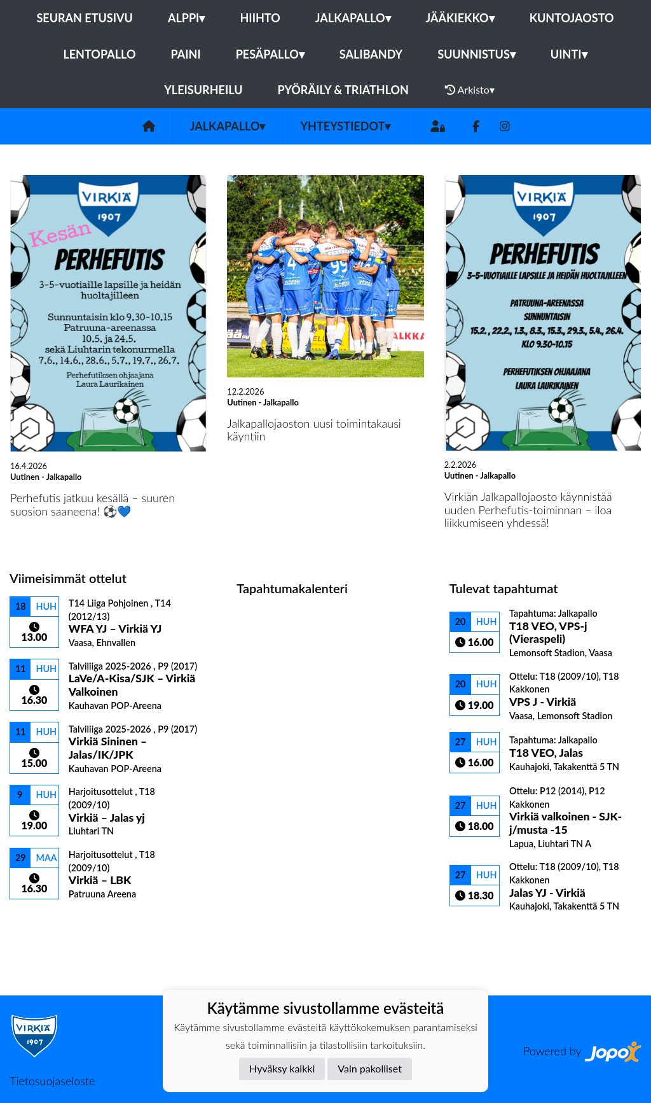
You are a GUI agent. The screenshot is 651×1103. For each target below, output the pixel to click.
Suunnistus (476, 54)
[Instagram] (505, 126)
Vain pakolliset (370, 1068)
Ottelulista (41, 922)
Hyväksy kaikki (282, 1068)
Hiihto (260, 18)
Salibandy (370, 54)
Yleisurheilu (203, 90)
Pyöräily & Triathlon (343, 90)
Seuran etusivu (84, 18)
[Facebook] (476, 126)
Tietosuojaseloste (52, 1081)
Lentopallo (99, 54)
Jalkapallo (353, 18)
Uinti (569, 54)
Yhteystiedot (345, 126)
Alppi (186, 18)
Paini (185, 54)
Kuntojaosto (572, 18)
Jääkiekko (460, 18)
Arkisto (470, 89)
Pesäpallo (270, 54)
